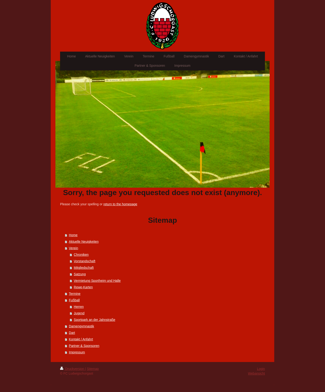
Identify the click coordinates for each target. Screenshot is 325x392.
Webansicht (256, 373)
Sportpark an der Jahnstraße (94, 320)
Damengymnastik (81, 326)
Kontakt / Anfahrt (81, 339)
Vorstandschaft (84, 261)
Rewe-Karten (83, 287)
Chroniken (81, 254)
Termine (75, 294)
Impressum (77, 352)
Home (73, 235)
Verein (73, 248)
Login (261, 369)
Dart (72, 333)
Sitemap (93, 369)
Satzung (80, 274)
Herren (79, 307)
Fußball (74, 300)
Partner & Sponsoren (84, 346)
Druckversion (72, 369)
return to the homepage (120, 204)
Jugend (79, 313)
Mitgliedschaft (84, 267)
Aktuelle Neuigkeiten (84, 241)
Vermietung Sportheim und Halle (97, 280)
